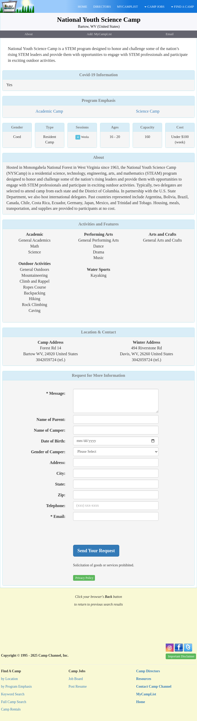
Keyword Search (12, 694)
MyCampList (146, 694)
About (98, 157)
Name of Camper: (49, 430)
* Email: (58, 516)
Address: (57, 462)
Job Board (75, 679)
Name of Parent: (50, 419)
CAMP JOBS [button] (154, 6)
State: (60, 484)
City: (60, 473)
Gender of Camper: (48, 452)
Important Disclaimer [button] (181, 656)
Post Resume (77, 686)
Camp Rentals (11, 709)
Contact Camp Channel (153, 686)
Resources (143, 679)
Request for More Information (98, 375)
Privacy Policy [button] (84, 578)
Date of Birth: (53, 441)
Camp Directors (148, 671)
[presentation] (112, 533)
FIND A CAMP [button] (182, 6)
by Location (9, 679)
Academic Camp (49, 111)
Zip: (61, 495)
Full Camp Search (13, 702)
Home (140, 702)
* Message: (55, 393)
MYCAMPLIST (127, 6)
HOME (82, 6)
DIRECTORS (102, 6)
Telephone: (55, 505)
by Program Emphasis (16, 686)
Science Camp (148, 111)
